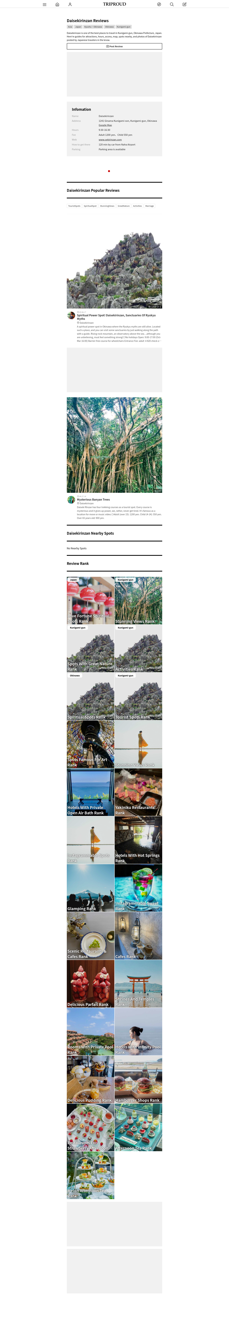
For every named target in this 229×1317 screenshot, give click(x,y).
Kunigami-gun (123, 26)
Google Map (105, 125)
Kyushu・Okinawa (93, 26)
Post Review (114, 46)
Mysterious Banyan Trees (119, 501)
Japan (78, 26)
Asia (70, 26)
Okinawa (109, 26)
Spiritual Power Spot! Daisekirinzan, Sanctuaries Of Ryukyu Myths (119, 318)
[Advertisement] (114, 74)
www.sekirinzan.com (110, 139)
